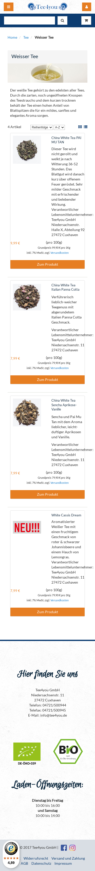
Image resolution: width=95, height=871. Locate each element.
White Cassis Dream (66, 515)
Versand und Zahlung (68, 858)
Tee (26, 37)
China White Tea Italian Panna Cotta (65, 287)
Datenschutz (41, 863)
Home (12, 37)
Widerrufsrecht (36, 858)
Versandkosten (59, 252)
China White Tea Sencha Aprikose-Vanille (64, 404)
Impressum (63, 863)
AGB (24, 863)
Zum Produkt (47, 264)
